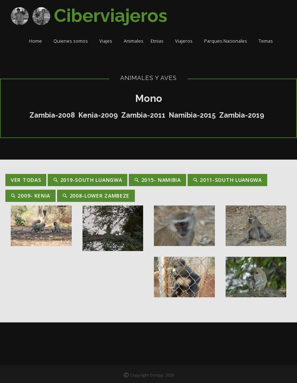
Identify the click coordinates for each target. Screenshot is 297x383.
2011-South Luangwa (227, 179)
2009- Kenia (30, 195)
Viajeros (186, 41)
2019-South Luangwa (87, 179)
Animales (133, 41)
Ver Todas (26, 179)
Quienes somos (72, 41)
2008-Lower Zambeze (95, 195)
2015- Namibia (157, 179)
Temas (268, 41)
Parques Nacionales (227, 41)
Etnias (159, 41)
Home (37, 41)
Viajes (108, 41)
